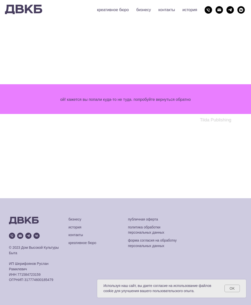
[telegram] (230, 10)
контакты (166, 10)
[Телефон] (208, 10)
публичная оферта (143, 219)
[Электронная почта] (219, 10)
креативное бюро (113, 10)
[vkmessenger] (241, 10)
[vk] (36, 236)
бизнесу (143, 10)
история (190, 10)
